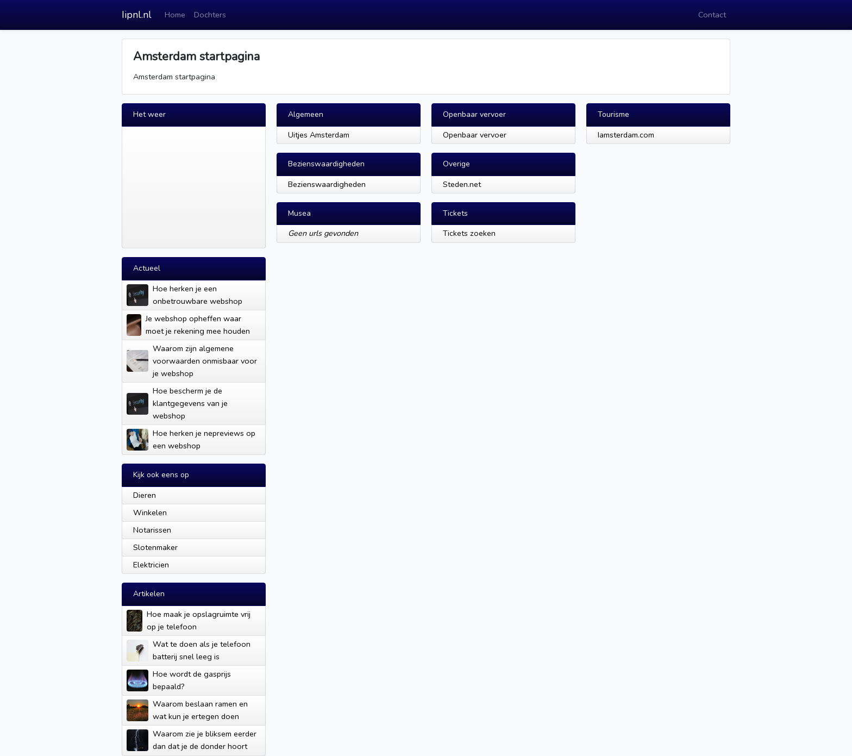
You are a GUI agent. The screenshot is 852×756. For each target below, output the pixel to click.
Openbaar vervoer (474, 134)
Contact (712, 14)
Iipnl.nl (137, 14)
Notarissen (152, 529)
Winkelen (150, 512)
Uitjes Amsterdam (318, 134)
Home (175, 14)
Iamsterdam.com (626, 134)
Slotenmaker (155, 547)
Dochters (210, 14)
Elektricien (151, 564)
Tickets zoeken (469, 233)
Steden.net (462, 184)
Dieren (144, 495)
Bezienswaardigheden (327, 184)
